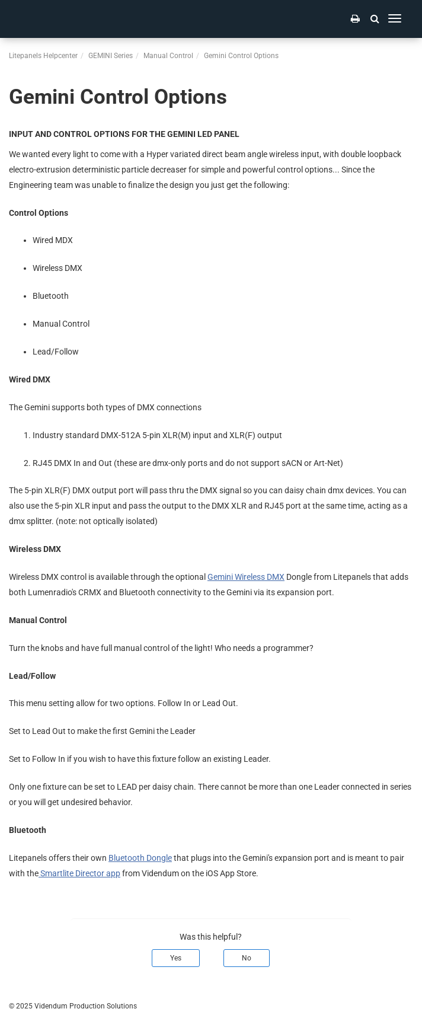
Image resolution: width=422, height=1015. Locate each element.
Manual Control (168, 56)
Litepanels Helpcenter (43, 56)
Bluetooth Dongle (140, 858)
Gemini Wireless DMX (245, 577)
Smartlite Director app (79, 873)
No (246, 958)
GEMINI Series (110, 56)
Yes (175, 958)
